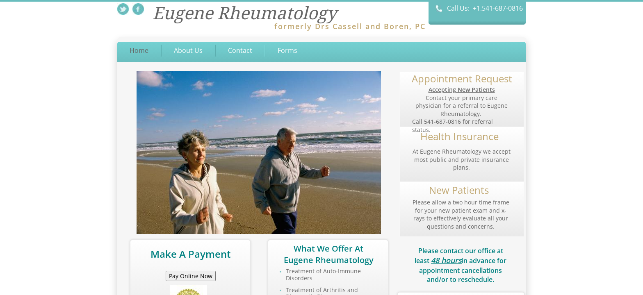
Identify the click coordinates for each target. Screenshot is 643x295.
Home (139, 50)
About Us (188, 50)
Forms (287, 50)
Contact (240, 50)
